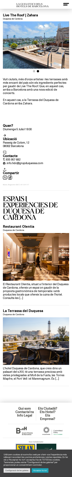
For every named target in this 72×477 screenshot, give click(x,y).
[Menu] (66, 4)
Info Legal (24, 415)
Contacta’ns (24, 412)
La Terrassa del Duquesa (23, 311)
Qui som (24, 408)
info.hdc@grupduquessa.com (25, 163)
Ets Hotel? (47, 412)
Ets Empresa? (47, 417)
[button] (34, 71)
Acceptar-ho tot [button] (40, 470)
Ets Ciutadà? (47, 408)
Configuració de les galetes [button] (16, 470)
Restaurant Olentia (18, 226)
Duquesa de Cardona (12, 18)
